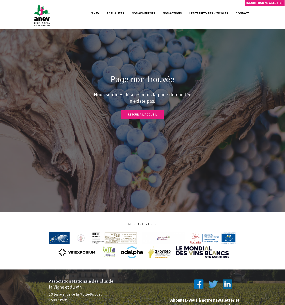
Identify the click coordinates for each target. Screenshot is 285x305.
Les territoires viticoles (208, 13)
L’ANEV (94, 13)
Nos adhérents (143, 13)
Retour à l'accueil (142, 114)
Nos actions (172, 13)
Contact (242, 13)
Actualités (115, 13)
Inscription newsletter (264, 3)
